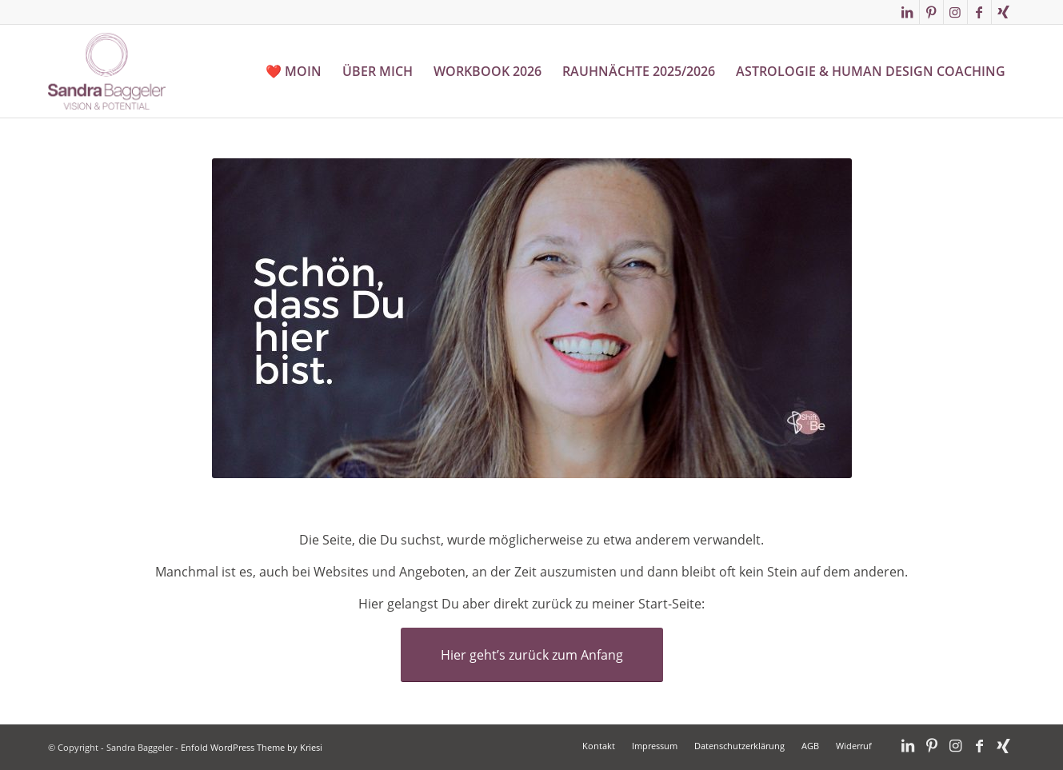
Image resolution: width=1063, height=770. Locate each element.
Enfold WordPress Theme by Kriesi (251, 747)
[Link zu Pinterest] (931, 12)
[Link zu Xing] (1004, 12)
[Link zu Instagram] (955, 12)
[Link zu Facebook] (979, 12)
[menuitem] (293, 71)
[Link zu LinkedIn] (907, 12)
